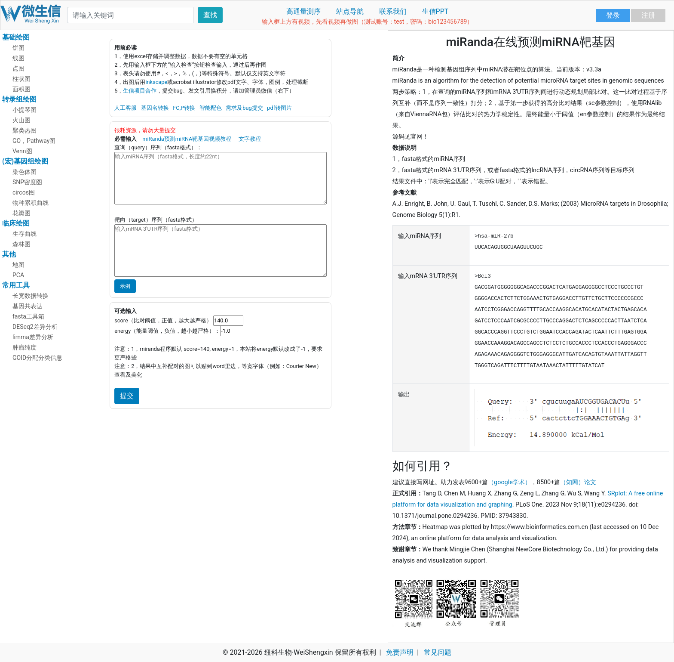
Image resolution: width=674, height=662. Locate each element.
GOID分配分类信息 (37, 357)
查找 (210, 15)
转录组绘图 (19, 99)
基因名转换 (155, 108)
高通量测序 (303, 11)
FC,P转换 (184, 108)
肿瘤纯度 (24, 347)
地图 (18, 264)
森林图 (21, 244)
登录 (613, 15)
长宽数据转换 (30, 295)
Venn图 (22, 151)
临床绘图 (16, 223)
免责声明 (400, 652)
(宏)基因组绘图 (25, 161)
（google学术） (509, 482)
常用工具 (16, 285)
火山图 (21, 120)
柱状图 (21, 78)
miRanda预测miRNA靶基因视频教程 (186, 139)
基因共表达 (27, 306)
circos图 (23, 192)
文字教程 (250, 139)
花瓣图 (21, 213)
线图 (18, 58)
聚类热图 (24, 130)
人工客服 (125, 108)
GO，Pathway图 (34, 140)
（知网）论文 (578, 482)
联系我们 (393, 11)
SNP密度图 (27, 182)
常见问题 (437, 652)
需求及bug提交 (244, 108)
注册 (648, 15)
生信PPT (435, 11)
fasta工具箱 (28, 316)
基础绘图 (16, 37)
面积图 (21, 89)
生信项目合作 (139, 90)
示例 (125, 286)
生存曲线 (24, 233)
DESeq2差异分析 (35, 326)
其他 (9, 254)
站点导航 (350, 11)
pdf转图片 (279, 108)
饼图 (18, 47)
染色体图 (24, 171)
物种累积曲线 (30, 202)
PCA (18, 275)
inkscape (156, 82)
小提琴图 (24, 109)
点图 (18, 68)
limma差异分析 (32, 337)
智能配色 (210, 108)
